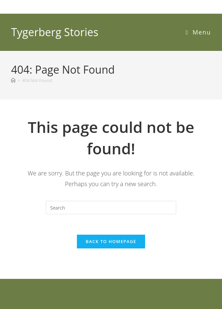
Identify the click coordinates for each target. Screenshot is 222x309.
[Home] (13, 80)
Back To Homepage (111, 241)
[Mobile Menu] (198, 32)
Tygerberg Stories (54, 32)
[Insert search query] (111, 207)
